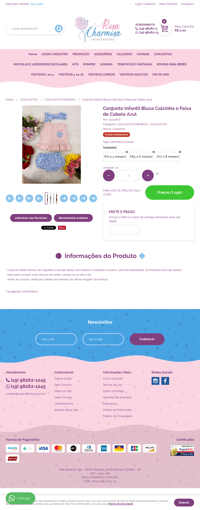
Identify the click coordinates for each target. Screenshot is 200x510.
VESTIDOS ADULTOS (134, 74)
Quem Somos (63, 397)
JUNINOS (106, 64)
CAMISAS (143, 54)
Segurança (110, 403)
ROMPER (89, 64)
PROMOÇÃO (81, 54)
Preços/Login (169, 192)
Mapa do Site (62, 391)
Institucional (63, 372)
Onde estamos (63, 403)
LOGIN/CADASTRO (55, 54)
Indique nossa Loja (66, 409)
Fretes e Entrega (113, 391)
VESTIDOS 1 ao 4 (42, 74)
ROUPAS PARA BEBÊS (172, 64)
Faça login (37, 3)
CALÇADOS (124, 54)
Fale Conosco (63, 384)
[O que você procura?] (59, 28)
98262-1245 (150, 28)
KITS (75, 64)
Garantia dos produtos (117, 397)
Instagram (187, 3)
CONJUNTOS (163, 54)
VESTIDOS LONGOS (101, 74)
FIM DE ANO (160, 74)
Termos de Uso (112, 384)
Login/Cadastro (145, 3)
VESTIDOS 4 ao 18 (71, 74)
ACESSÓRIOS (103, 54)
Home (33, 54)
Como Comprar (113, 378)
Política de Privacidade (117, 416)
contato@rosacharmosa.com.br (26, 393)
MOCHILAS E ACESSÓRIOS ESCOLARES (41, 64)
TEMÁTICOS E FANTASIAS (134, 64)
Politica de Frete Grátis (117, 409)
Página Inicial (62, 378)
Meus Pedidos (168, 3)
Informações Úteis (117, 372)
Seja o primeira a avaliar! (118, 141)
